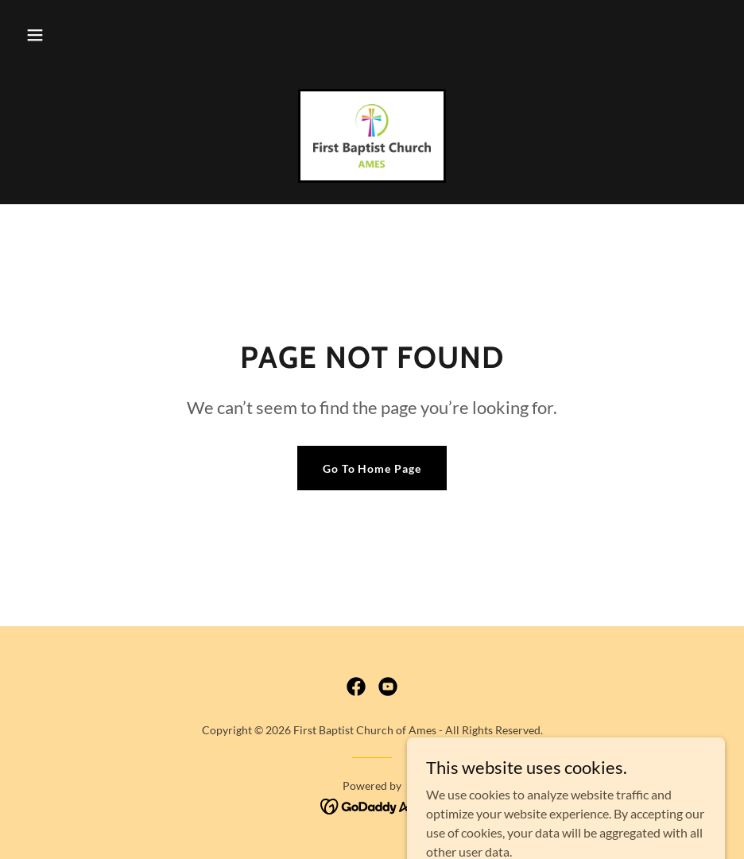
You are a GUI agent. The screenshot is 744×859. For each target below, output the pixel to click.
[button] (35, 35)
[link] (372, 136)
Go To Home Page (372, 468)
